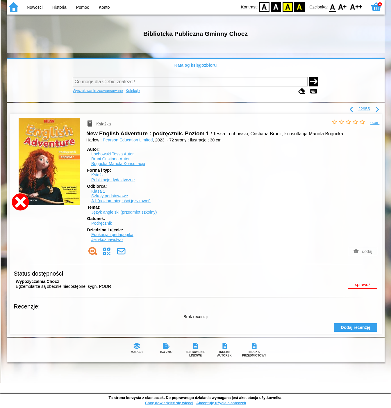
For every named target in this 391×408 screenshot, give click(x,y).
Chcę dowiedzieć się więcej (169, 403)
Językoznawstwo (107, 239)
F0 (332, 6)
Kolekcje (133, 90)
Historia (59, 7)
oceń (374, 122)
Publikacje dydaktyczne (113, 180)
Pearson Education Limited (128, 140)
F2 (356, 6)
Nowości (34, 7)
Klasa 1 (98, 191)
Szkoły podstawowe (109, 196)
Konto (104, 7)
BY (300, 6)
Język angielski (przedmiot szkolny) (124, 212)
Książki (98, 175)
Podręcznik (101, 223)
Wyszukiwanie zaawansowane (98, 90)
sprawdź (363, 284)
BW (276, 6)
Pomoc (82, 7)
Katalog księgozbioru (195, 65)
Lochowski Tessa (112, 154)
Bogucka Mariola (118, 163)
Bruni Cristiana (110, 159)
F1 (342, 6)
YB (288, 6)
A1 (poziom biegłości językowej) (121, 200)
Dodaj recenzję (356, 327)
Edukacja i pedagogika (112, 234)
